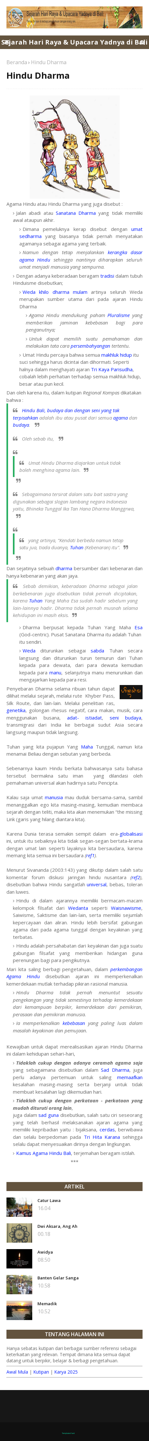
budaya (21, 425)
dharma (63, 568)
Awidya (45, 1252)
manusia (54, 797)
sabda (97, 650)
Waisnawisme (126, 908)
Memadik (47, 1304)
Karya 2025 (66, 1372)
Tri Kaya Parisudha (112, 369)
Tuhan (77, 547)
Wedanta (78, 908)
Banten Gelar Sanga (58, 1278)
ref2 (136, 877)
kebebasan (74, 1023)
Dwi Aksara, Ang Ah (57, 1226)
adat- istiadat (84, 717)
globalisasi (131, 833)
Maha (87, 746)
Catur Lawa (49, 1200)
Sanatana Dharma (76, 213)
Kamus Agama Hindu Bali (43, 1153)
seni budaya (125, 717)
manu (55, 672)
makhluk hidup (116, 355)
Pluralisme (118, 315)
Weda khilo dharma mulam (55, 292)
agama (120, 417)
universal (96, 884)
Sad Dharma (115, 1070)
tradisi (107, 276)
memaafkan (130, 1077)
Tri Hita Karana (102, 1137)
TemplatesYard (68, 1433)
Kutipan (41, 1372)
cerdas (107, 1129)
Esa (138, 627)
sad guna (48, 1115)
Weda (29, 650)
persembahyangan (90, 346)
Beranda (16, 62)
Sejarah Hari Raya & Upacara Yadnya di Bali (74, 42)
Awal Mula (17, 1372)
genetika (15, 710)
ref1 (90, 855)
